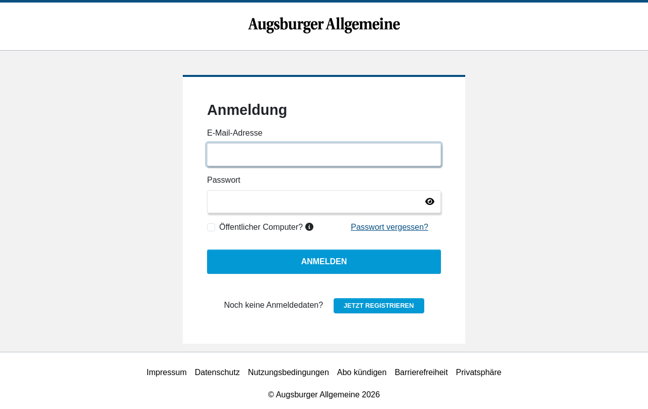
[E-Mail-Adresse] (324, 154)
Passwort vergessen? (389, 227)
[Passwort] (324, 201)
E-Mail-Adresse (234, 133)
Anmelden (324, 261)
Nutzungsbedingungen (288, 372)
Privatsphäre (479, 372)
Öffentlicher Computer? (266, 227)
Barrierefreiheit (421, 372)
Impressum (167, 372)
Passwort (223, 180)
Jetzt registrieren (379, 305)
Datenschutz (217, 372)
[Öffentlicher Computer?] (211, 227)
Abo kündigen (362, 372)
